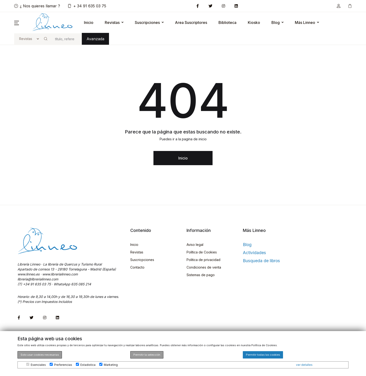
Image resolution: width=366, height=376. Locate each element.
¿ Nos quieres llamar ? (37, 6)
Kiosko (254, 22)
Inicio (88, 22)
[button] (338, 6)
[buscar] (66, 38)
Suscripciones (147, 22)
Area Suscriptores (191, 22)
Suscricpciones (142, 260)
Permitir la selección (146, 354)
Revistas (112, 22)
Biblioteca (227, 22)
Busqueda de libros (261, 260)
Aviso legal (195, 245)
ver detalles (304, 365)
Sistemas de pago (201, 275)
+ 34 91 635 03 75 (87, 6)
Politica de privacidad (203, 260)
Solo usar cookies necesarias (40, 354)
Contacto (137, 267)
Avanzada (95, 38)
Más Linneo (305, 22)
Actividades (254, 252)
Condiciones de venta (204, 267)
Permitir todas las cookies (263, 354)
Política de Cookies (202, 252)
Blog (275, 22)
